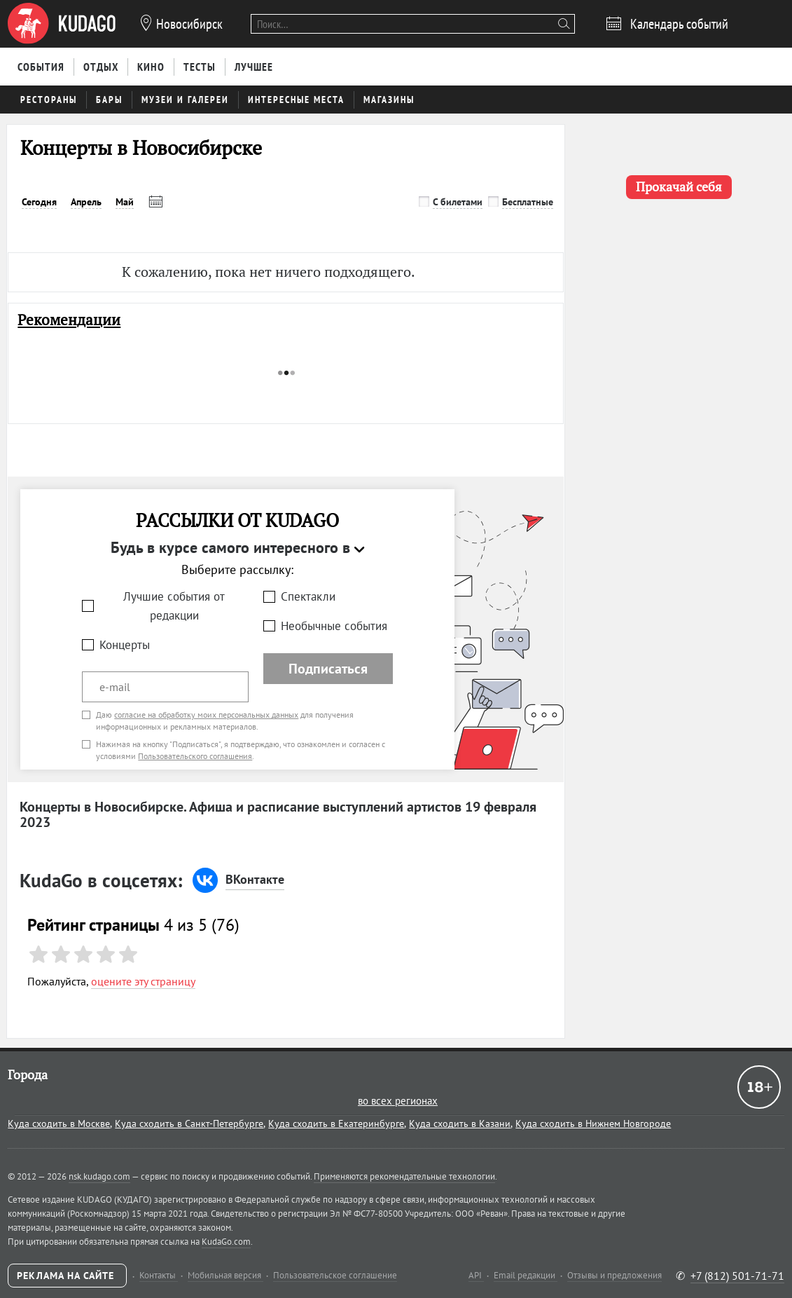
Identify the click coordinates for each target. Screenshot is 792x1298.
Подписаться (328, 669)
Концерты (124, 645)
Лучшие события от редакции (174, 606)
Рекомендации (69, 319)
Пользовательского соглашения (195, 756)
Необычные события (334, 626)
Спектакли (308, 596)
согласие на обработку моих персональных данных (206, 714)
